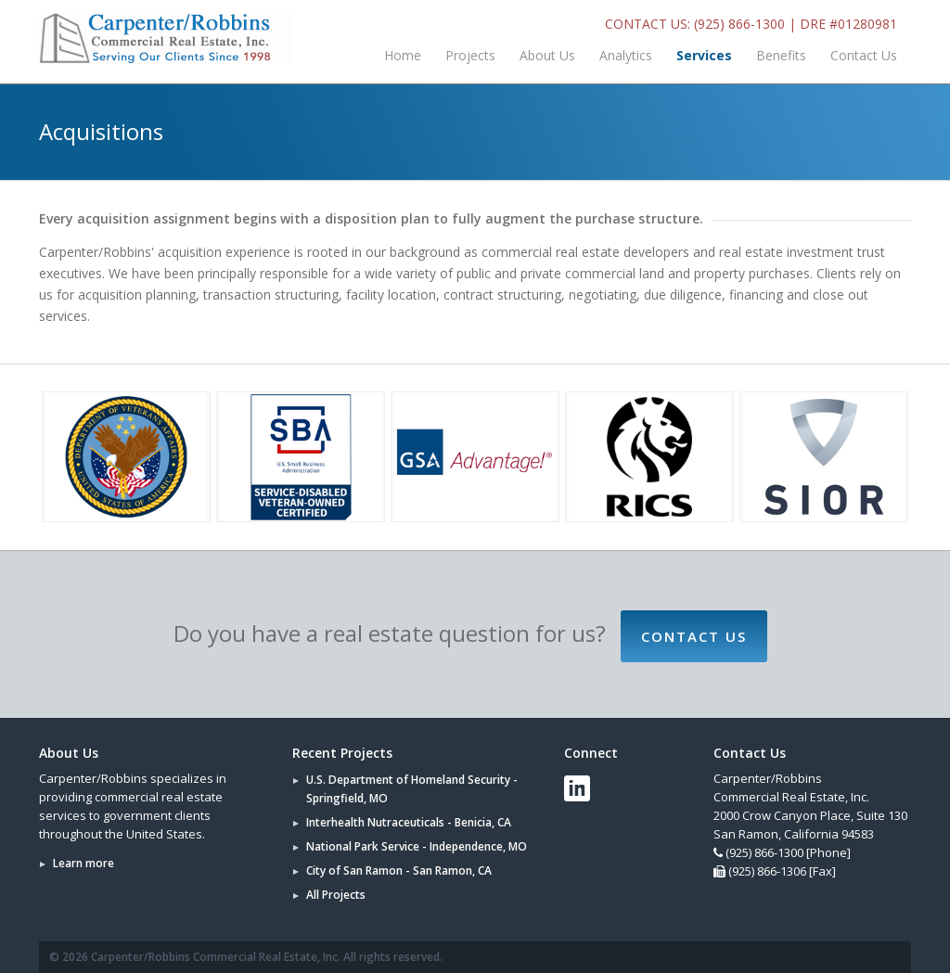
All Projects (336, 895)
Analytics (625, 55)
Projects (470, 55)
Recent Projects (342, 753)
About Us (547, 55)
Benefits (781, 55)
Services (704, 55)
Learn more (83, 863)
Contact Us (863, 55)
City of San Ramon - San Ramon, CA (399, 870)
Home (402, 55)
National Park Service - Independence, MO (416, 846)
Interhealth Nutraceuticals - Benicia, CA (408, 822)
